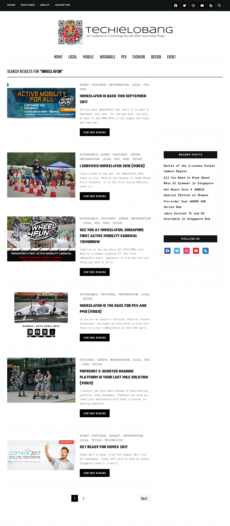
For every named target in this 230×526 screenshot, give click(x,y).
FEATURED (28, 5)
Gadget (114, 441)
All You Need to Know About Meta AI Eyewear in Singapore (189, 183)
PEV (123, 57)
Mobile (88, 57)
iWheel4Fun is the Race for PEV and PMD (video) (115, 314)
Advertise (62, 5)
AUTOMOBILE (89, 154)
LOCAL (72, 57)
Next (143, 504)
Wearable (107, 57)
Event (171, 57)
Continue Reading (94, 132)
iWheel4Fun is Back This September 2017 (107, 99)
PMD (83, 89)
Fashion (138, 57)
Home (11, 5)
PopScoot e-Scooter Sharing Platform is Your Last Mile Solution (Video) (112, 383)
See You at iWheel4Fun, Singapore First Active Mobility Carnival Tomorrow (113, 241)
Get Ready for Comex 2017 (108, 453)
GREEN (135, 154)
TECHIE (137, 159)
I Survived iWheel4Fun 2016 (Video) (110, 169)
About (45, 5)
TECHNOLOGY (113, 446)
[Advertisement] (190, 105)
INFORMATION (119, 84)
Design (156, 57)
